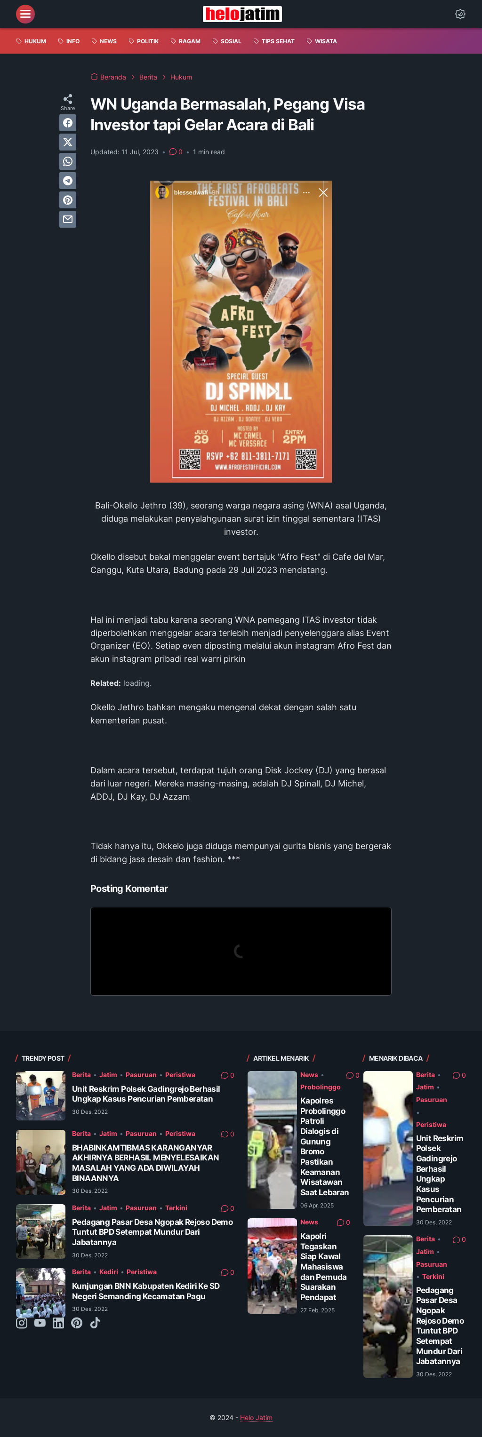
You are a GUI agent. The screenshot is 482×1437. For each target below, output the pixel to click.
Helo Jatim (256, 1417)
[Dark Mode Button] (460, 14)
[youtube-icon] (40, 1324)
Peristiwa (180, 1075)
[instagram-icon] (21, 1324)
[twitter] (67, 142)
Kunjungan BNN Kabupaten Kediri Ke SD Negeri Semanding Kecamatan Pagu (145, 1291)
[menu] (25, 14)
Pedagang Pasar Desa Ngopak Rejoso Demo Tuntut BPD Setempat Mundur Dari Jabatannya (152, 1232)
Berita (81, 1075)
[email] (67, 219)
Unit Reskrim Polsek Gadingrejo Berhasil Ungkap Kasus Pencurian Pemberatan (146, 1094)
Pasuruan (141, 1075)
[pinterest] (67, 199)
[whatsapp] (67, 161)
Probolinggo (320, 1087)
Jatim (108, 1075)
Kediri (108, 1272)
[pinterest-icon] (76, 1324)
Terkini (176, 1208)
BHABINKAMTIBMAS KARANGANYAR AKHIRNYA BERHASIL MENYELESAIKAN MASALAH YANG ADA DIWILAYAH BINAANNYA (145, 1163)
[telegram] (67, 180)
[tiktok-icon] (95, 1324)
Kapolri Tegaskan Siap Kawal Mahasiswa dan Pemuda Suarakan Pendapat (323, 1266)
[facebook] (67, 122)
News (309, 1075)
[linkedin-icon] (58, 1324)
